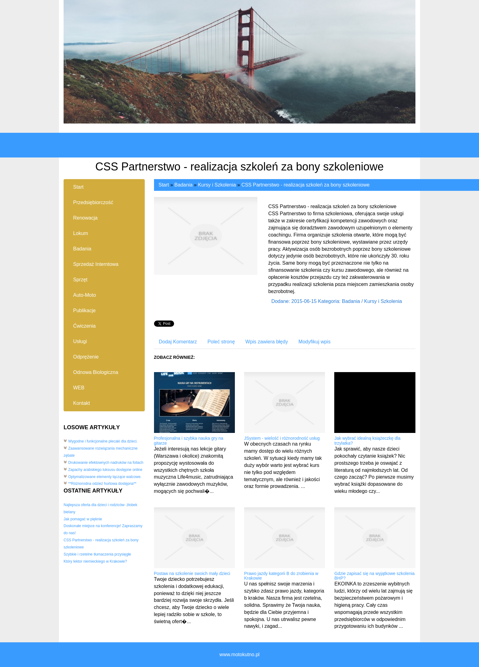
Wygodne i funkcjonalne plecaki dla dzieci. (103, 441)
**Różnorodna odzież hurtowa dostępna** (102, 483)
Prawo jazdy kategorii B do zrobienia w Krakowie (281, 576)
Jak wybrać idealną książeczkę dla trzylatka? (367, 440)
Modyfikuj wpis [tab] (314, 341)
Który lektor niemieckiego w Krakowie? (95, 561)
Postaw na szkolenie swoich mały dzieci (192, 573)
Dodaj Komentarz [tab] (178, 341)
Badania (183, 184)
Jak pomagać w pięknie (83, 519)
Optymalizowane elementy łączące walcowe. (104, 477)
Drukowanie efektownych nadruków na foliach (105, 462)
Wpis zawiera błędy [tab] (266, 341)
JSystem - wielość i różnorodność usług (282, 438)
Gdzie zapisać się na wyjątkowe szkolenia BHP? (374, 576)
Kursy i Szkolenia (217, 184)
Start (164, 184)
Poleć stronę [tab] (221, 341)
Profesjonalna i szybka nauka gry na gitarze (188, 440)
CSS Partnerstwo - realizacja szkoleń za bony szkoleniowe (305, 184)
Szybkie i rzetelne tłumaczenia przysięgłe (97, 554)
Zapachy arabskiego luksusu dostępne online (105, 470)
